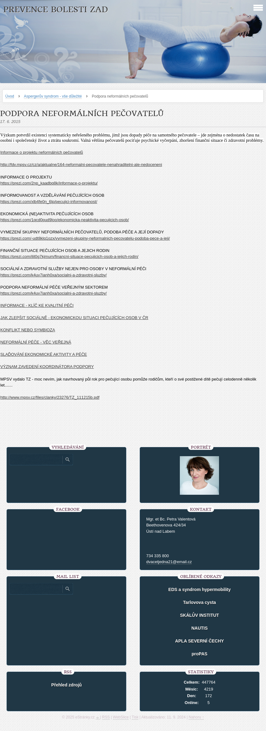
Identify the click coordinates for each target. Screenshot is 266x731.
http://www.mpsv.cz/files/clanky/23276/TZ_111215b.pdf (49, 397)
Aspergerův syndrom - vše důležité (53, 96)
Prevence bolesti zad (55, 9)
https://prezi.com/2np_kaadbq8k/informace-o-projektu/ (49, 183)
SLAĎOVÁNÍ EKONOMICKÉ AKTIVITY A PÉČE (43, 354)
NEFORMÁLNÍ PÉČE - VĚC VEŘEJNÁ (35, 342)
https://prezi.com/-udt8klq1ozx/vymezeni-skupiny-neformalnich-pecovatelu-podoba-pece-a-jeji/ (85, 238)
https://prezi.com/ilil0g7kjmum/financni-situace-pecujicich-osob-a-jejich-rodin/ (69, 256)
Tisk (135, 717)
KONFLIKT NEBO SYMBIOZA (27, 330)
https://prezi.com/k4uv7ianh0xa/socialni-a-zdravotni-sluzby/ (53, 275)
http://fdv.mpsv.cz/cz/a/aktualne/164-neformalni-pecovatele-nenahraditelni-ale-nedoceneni (81, 164)
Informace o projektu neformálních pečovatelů (41, 152)
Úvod (9, 96)
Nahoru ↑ (196, 717)
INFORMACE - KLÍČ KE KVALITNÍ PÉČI (37, 305)
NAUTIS (199, 628)
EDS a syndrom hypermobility (199, 589)
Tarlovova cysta (199, 602)
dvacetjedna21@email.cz (169, 561)
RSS (106, 717)
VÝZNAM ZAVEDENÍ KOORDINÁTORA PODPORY (47, 366)
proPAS (199, 653)
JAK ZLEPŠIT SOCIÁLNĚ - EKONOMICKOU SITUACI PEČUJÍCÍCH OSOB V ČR (74, 317)
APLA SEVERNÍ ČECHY (199, 640)
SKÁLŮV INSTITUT (199, 615)
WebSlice (120, 717)
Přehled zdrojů (66, 684)
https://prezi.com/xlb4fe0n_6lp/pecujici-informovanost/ (48, 201)
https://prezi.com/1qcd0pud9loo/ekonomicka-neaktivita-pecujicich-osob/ (64, 219)
